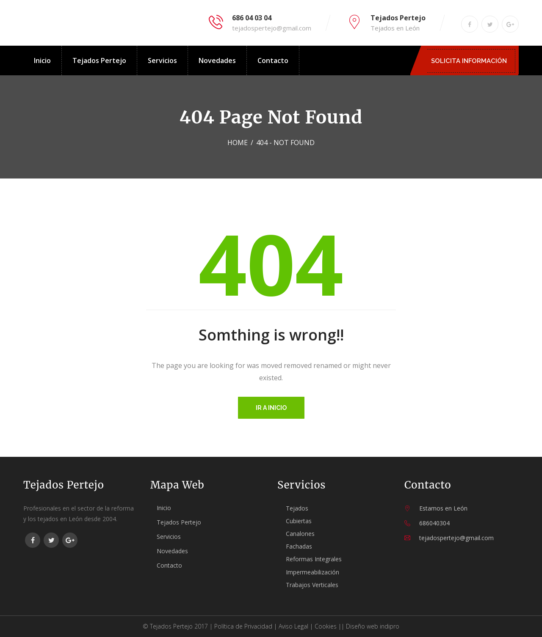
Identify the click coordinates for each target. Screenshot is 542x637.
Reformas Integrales (314, 559)
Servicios (162, 60)
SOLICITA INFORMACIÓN (471, 61)
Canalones (300, 534)
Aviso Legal (293, 626)
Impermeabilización (312, 572)
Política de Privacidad (243, 626)
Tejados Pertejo (99, 60)
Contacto (272, 60)
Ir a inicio (271, 407)
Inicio (42, 60)
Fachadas (299, 546)
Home (237, 142)
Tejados (297, 508)
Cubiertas (299, 521)
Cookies (326, 626)
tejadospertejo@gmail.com (271, 28)
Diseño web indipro (372, 626)
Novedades (217, 60)
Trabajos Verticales (312, 585)
